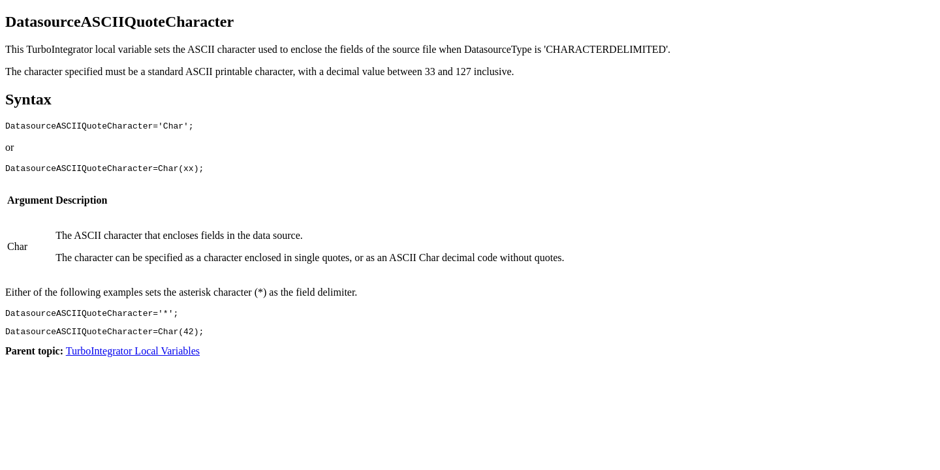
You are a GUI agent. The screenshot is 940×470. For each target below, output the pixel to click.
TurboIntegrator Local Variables (133, 358)
